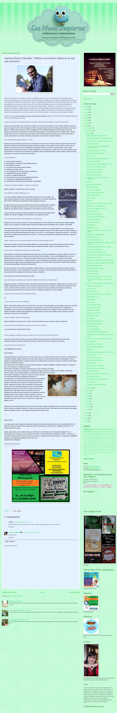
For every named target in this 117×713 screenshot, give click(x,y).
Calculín (113, 431)
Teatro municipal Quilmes (93, 329)
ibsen (111, 445)
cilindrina (96, 441)
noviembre (90, 130)
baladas (95, 440)
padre (114, 447)
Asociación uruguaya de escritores (95, 365)
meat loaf (92, 447)
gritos (97, 445)
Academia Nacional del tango (94, 286)
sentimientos (91, 452)
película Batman (86, 448)
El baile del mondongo (92, 187)
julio (88, 393)
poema (113, 429)
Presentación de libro (92, 291)
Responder (11, 527)
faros (104, 443)
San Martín (95, 436)
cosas (110, 441)
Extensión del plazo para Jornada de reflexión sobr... (100, 164)
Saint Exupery (86, 436)
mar (88, 447)
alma (96, 429)
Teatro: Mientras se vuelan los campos (96, 166)
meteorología (96, 447)
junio (88, 396)
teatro (92, 429)
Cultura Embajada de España (94, 323)
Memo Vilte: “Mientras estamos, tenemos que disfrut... (100, 283)
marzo (88, 404)
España (98, 433)
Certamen (89, 200)
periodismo (92, 448)
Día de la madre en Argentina (94, 249)
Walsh (107, 436)
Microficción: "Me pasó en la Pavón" (96, 368)
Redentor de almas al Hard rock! (95, 360)
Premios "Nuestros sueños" (93, 161)
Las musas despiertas (14, 532)
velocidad (90, 454)
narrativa (104, 447)
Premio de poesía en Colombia (94, 344)
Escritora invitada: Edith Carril (94, 240)
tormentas (110, 452)
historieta (107, 445)
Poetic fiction (90, 349)
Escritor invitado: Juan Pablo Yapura (96, 192)
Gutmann (110, 433)
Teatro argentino (91, 381)
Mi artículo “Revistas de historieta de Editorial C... (99, 255)
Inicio (43, 592)
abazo (110, 436)
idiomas (113, 445)
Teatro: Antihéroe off (92, 296)
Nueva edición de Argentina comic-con (96, 208)
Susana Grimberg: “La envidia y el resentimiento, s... (100, 141)
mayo (88, 398)
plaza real (110, 448)
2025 (86, 109)
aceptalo (113, 436)
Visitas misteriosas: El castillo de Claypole (20, 610)
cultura (88, 443)
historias (103, 445)
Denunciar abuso (88, 458)
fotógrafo (88, 445)
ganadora (94, 445)
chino (92, 441)
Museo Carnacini (91, 198)
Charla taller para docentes (93, 376)
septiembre (90, 388)
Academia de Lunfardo (92, 211)
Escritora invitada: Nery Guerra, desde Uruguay (98, 294)
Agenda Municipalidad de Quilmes (95, 153)
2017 (86, 415)
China (84, 433)
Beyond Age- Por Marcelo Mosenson (96, 234)
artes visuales (108, 438)
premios (85, 450)
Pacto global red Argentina (93, 310)
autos (84, 440)
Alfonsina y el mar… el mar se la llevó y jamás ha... (100, 203)
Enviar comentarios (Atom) (16, 596)
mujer (101, 447)
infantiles (85, 447)
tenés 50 (100, 452)
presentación (89, 450)
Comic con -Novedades (92, 143)
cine (99, 429)
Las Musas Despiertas (94, 466)
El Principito (94, 433)
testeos (103, 452)
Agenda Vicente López (92, 227)
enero (88, 409)
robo (114, 450)
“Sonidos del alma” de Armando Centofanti (97, 331)
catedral (89, 441)
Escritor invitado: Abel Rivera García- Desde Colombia (100, 263)
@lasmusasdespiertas (94, 468)
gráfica (100, 445)
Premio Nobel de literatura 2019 (95, 321)
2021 (86, 120)
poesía (85, 431)
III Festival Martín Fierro (93, 237)
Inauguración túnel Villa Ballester (95, 346)
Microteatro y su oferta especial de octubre (97, 373)
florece (84, 445)
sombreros (96, 452)
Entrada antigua (74, 592)
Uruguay (103, 436)
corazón (107, 441)
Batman (98, 431)
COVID (106, 431)
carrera (106, 440)
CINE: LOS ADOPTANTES (94, 305)
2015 (86, 421)
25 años (94, 431)
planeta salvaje (105, 448)
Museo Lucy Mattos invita (93, 222)
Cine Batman (88, 433)
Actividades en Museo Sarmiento (95, 169)
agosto (88, 390)
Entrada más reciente (9, 592)
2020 (86, 123)
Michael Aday (90, 434)
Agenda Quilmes (91, 225)
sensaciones (85, 452)
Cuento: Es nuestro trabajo (93, 195)
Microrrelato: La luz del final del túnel (96, 206)
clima (99, 441)
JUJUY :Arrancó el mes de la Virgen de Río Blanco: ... (100, 338)
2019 (86, 125)
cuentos (85, 443)
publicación (102, 450)
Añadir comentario (10, 541)
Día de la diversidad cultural (94, 307)
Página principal (87, 98)
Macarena (85, 434)
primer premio (96, 450)
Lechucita (89, 181)
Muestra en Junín (91, 299)
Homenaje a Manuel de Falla (94, 257)
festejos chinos (109, 443)
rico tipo (111, 450)
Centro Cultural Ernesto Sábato (94, 265)
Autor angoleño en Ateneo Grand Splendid (97, 379)
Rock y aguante (90, 318)
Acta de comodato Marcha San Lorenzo (96, 150)
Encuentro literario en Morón (94, 175)
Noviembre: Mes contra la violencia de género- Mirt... (100, 138)
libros (105, 429)
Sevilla (100, 436)
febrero (89, 406)
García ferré (106, 433)
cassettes (85, 441)
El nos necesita (90, 302)
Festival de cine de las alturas (94, 357)
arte (105, 438)
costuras (113, 441)
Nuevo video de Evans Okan (94, 184)
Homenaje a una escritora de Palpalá (96, 216)
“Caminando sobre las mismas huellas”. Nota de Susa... (100, 352)
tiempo (106, 452)
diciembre (89, 128)
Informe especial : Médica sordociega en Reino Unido (100, 260)
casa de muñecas (111, 440)
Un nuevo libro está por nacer (94, 219)
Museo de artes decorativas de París (104, 434)
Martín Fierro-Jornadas (92, 273)
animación (95, 438)
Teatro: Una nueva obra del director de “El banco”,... (100, 276)
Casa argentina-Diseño (92, 371)
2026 (86, 107)
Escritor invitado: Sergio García (94, 214)
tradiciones (90, 431)
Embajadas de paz (91, 363)
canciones (102, 440)
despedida (93, 443)
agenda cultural (86, 438)
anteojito (99, 438)
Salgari (91, 436)
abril (88, 401)
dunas (96, 443)
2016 (86, 418)
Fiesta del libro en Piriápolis (94, 190)
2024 (86, 112)
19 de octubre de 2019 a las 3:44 (22, 522)
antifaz (102, 438)
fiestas (114, 443)
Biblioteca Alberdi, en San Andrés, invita (97, 135)
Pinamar (113, 434)
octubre (89, 133)
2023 (86, 115)
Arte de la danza (91, 156)
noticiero (111, 447)
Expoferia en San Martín (93, 315)
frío (91, 445)
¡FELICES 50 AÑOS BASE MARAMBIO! (97, 158)
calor (98, 440)
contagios (103, 441)
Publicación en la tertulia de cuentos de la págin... (99, 246)
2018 (86, 413)
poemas (113, 448)
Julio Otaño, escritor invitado (94, 172)
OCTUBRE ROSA (91, 341)
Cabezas (109, 431)
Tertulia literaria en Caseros (93, 313)
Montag (95, 434)
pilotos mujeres (98, 448)
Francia (101, 433)
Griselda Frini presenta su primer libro (96, 384)
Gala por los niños (91, 355)
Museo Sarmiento (91, 288)
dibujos (102, 429)
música (109, 429)
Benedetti (102, 431)
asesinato (113, 438)
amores (91, 438)
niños (107, 447)
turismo (113, 452)
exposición (100, 443)
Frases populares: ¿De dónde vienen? (18, 619)
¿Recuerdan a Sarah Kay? (15, 601)
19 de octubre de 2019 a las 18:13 (31, 532)
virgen (93, 454)
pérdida (106, 450)
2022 (86, 117)
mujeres (86, 429)
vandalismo (85, 454)
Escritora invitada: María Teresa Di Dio (96, 252)
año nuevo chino (89, 440)
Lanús (114, 433)
